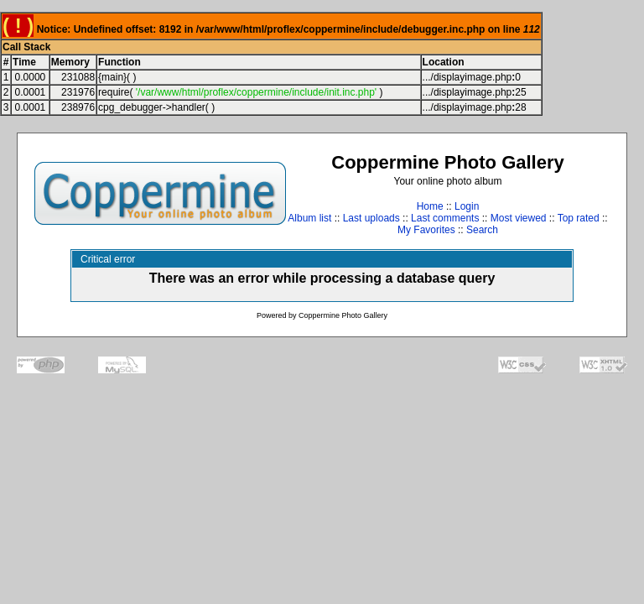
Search (482, 230)
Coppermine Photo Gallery (343, 315)
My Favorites (426, 230)
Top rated (579, 218)
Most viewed (519, 218)
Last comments (445, 218)
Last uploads (371, 218)
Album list (309, 218)
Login (466, 206)
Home (430, 206)
